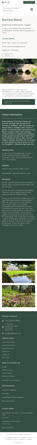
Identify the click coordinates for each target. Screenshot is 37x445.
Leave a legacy (7, 373)
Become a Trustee (8, 376)
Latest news (6, 351)
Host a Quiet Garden (8, 345)
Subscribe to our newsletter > (11, 380)
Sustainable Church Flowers (11, 421)
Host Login (5, 358)
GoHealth (5, 394)
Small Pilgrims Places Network (13, 397)
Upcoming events (8, 348)
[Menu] (31, 9)
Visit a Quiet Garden (8, 342)
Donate (4, 367)
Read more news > (8, 427)
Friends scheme (7, 370)
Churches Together (9, 390)
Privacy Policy (18, 442)
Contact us (5, 354)
